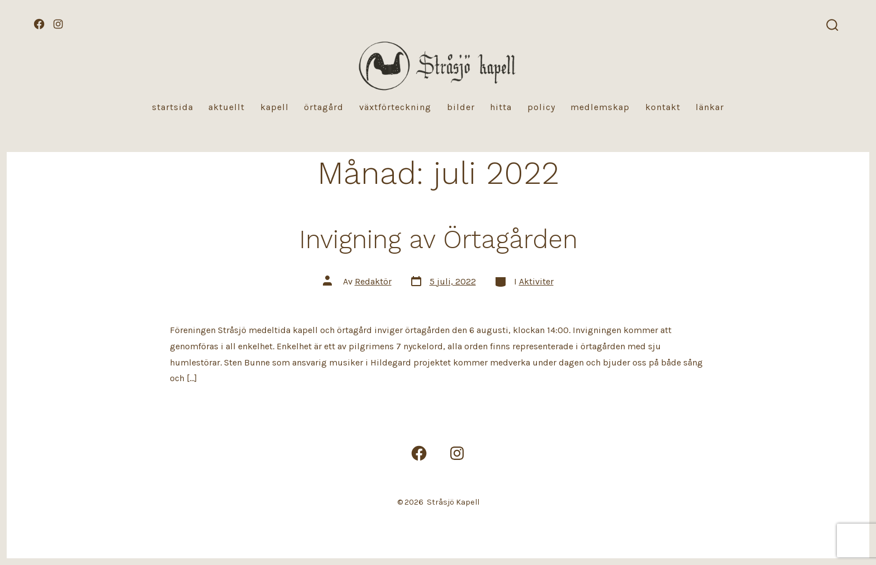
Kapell (274, 107)
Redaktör (373, 281)
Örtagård (324, 107)
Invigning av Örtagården (438, 239)
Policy (541, 107)
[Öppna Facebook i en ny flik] (39, 24)
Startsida (172, 107)
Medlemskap (600, 107)
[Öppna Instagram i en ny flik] (58, 24)
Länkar (710, 107)
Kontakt (662, 107)
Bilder (461, 107)
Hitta (501, 107)
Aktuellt (226, 107)
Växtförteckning (395, 107)
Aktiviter (536, 281)
